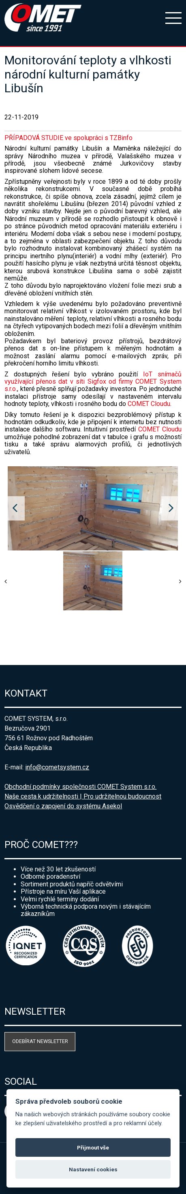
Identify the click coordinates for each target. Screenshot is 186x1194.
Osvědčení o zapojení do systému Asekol (63, 806)
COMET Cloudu (149, 404)
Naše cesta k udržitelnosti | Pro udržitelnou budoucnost (82, 796)
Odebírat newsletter (40, 1041)
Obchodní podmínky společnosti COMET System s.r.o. (80, 786)
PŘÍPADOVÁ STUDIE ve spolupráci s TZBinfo (68, 138)
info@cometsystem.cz (57, 767)
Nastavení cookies (93, 1169)
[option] (92, 508)
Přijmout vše (93, 1147)
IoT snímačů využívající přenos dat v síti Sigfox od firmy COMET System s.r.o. (92, 381)
